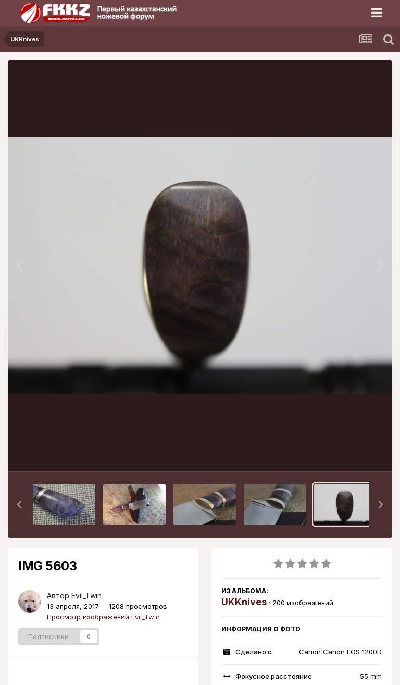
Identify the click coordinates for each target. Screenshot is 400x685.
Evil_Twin (86, 595)
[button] (19, 504)
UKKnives (244, 601)
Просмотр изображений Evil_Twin (103, 616)
